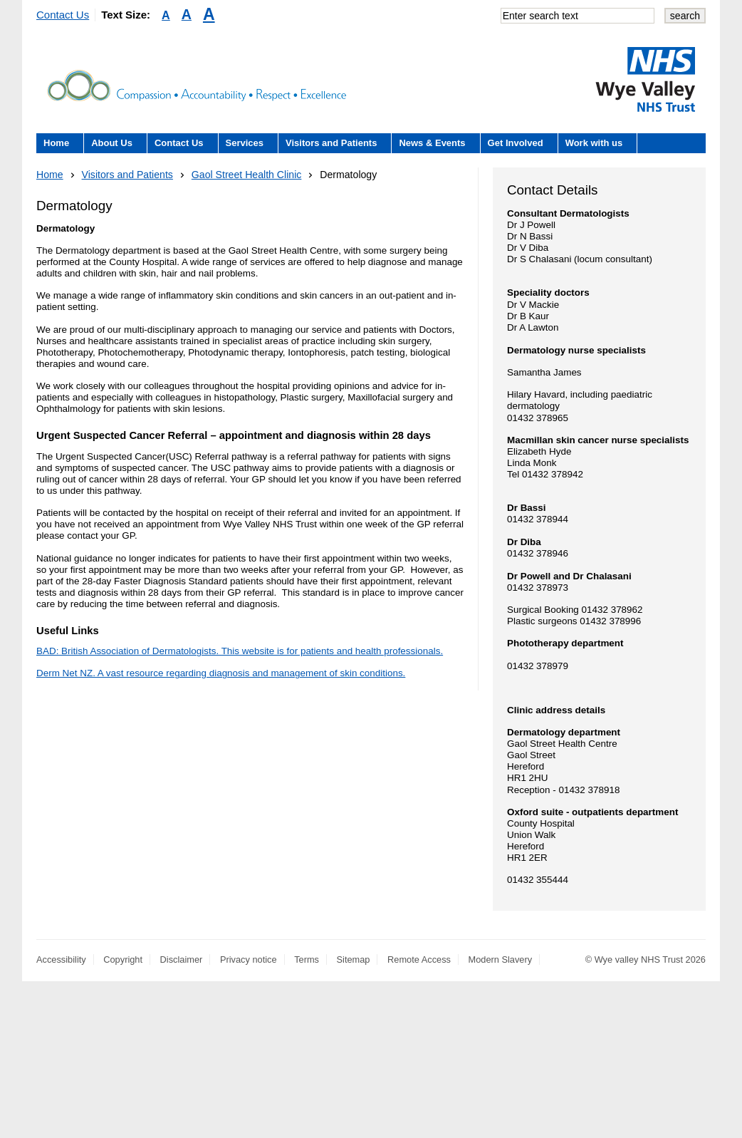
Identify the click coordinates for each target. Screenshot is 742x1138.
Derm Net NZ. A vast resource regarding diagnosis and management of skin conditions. (220, 673)
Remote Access (419, 959)
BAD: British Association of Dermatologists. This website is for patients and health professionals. (239, 651)
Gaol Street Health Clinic (247, 174)
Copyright (122, 959)
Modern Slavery (501, 959)
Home (56, 143)
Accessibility (61, 959)
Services (245, 143)
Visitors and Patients (331, 143)
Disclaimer (181, 959)
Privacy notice (248, 959)
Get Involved (515, 143)
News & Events (432, 143)
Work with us (594, 143)
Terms (306, 959)
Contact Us (62, 15)
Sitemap (353, 959)
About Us (111, 143)
